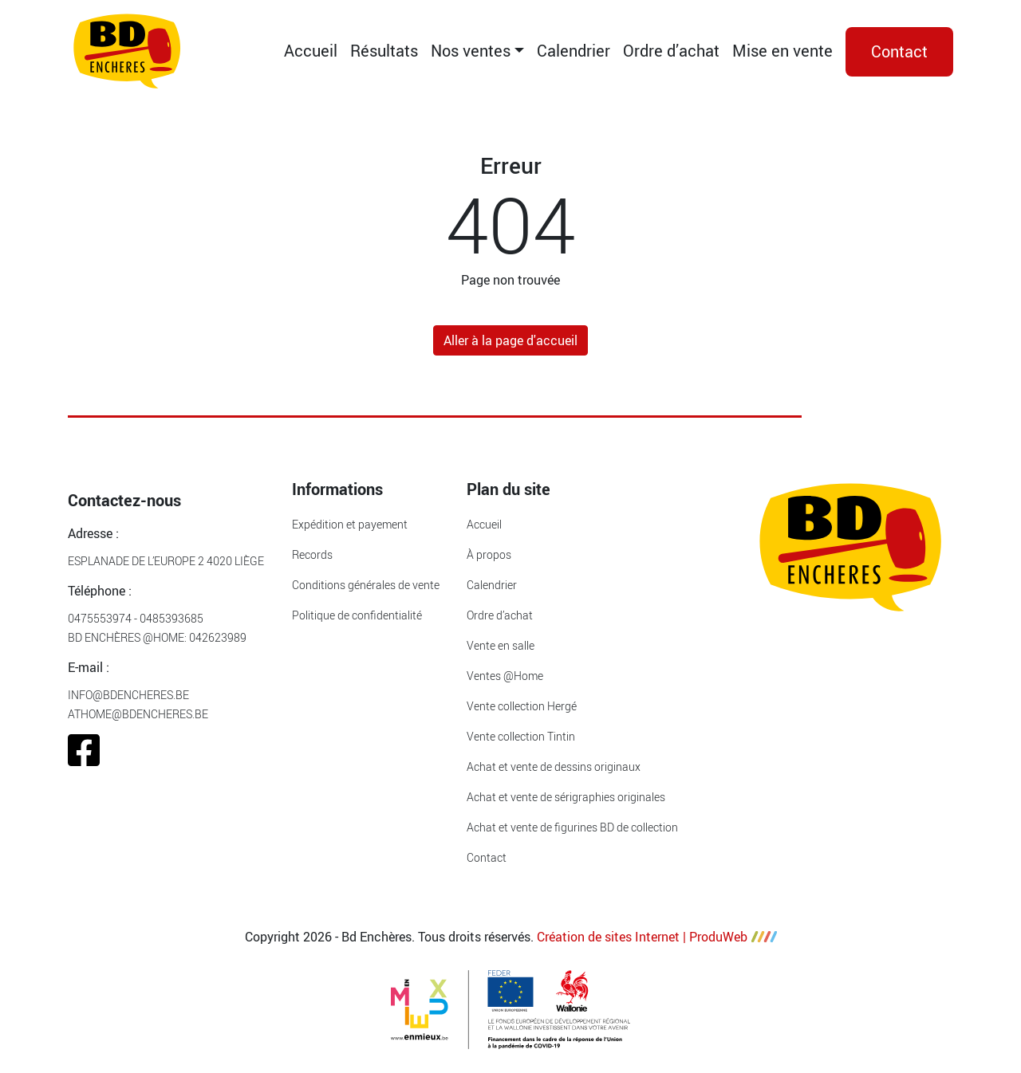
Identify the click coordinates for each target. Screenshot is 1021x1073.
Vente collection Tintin (521, 736)
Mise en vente (782, 50)
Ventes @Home (505, 675)
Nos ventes (470, 50)
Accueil (310, 50)
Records (312, 554)
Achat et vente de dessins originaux (554, 766)
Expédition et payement (350, 524)
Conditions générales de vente (366, 584)
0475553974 (100, 618)
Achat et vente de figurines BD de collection (572, 827)
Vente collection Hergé (522, 705)
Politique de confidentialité (357, 615)
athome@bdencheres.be (138, 713)
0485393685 (171, 618)
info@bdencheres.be (128, 694)
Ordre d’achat (671, 50)
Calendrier (573, 50)
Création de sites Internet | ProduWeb (657, 936)
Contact (899, 51)
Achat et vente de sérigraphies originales (566, 796)
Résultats (384, 50)
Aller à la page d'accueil (510, 340)
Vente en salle (500, 645)
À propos (489, 554)
